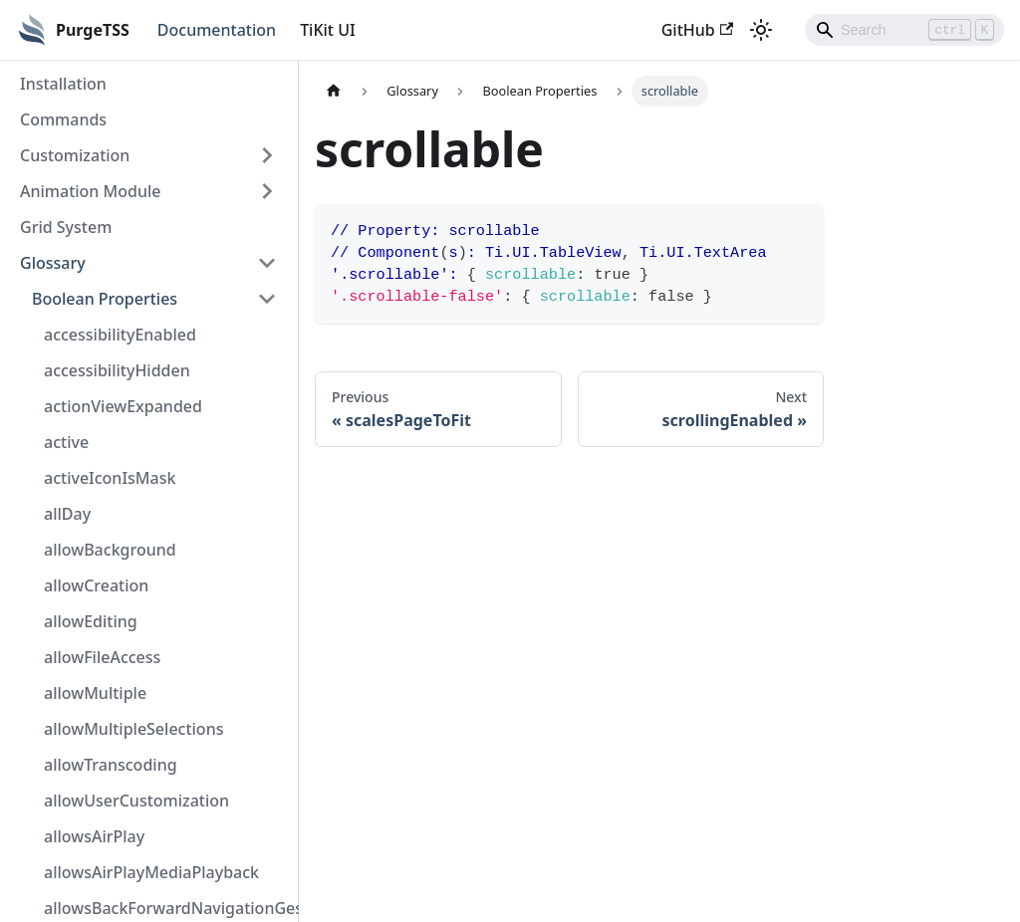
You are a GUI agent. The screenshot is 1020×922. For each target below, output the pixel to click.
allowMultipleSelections (133, 729)
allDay (67, 514)
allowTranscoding (110, 765)
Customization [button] (74, 155)
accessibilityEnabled (120, 335)
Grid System (66, 227)
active (66, 442)
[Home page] (334, 91)
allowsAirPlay (94, 836)
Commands (63, 119)
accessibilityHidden (117, 370)
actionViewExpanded (123, 406)
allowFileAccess (102, 657)
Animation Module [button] (90, 191)
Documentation (216, 30)
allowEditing (90, 621)
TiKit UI (328, 30)
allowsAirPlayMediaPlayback (151, 872)
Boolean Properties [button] (104, 299)
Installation (63, 84)
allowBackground (110, 550)
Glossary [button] (53, 263)
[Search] (904, 30)
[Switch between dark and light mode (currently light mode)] (761, 30)
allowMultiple (95, 693)
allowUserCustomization (136, 800)
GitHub (697, 30)
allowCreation (96, 585)
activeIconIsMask (109, 478)
